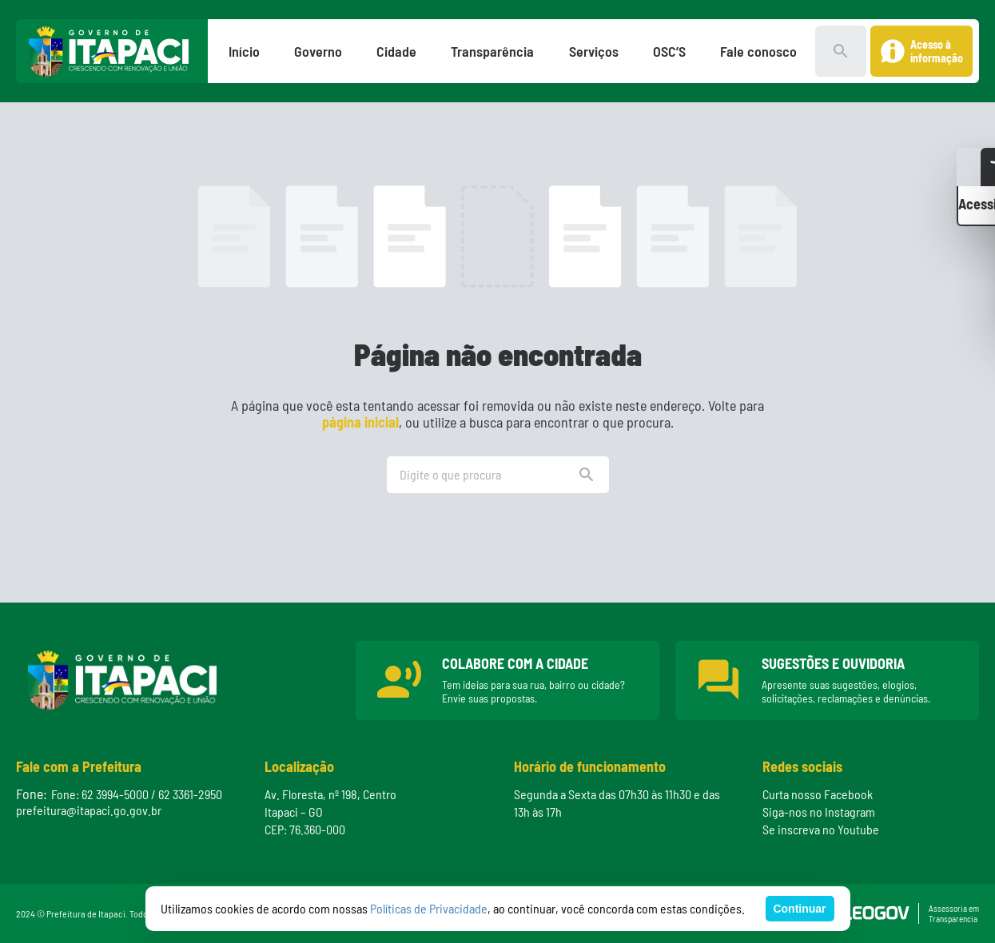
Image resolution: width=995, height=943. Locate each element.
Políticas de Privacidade (429, 908)
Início (244, 51)
